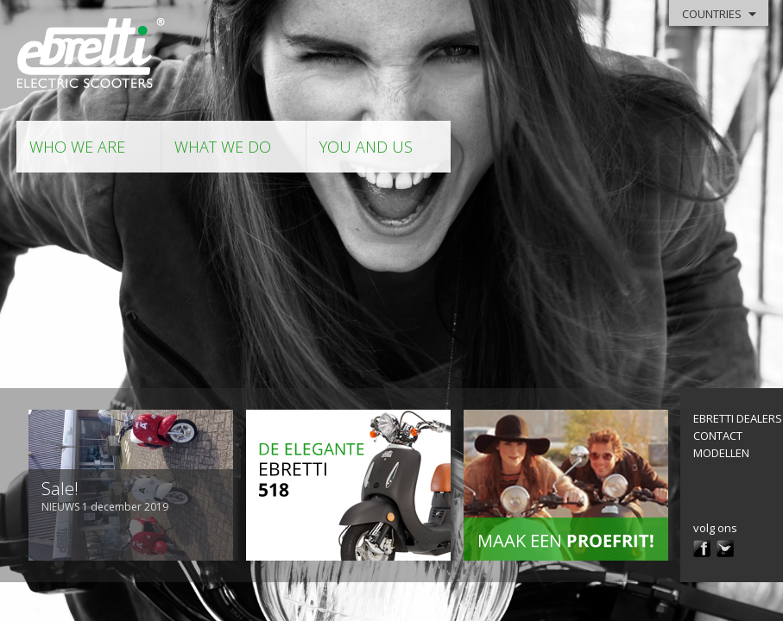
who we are (77, 146)
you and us (366, 146)
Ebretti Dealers (737, 418)
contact (717, 435)
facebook (701, 548)
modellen (721, 453)
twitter (725, 548)
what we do (222, 146)
